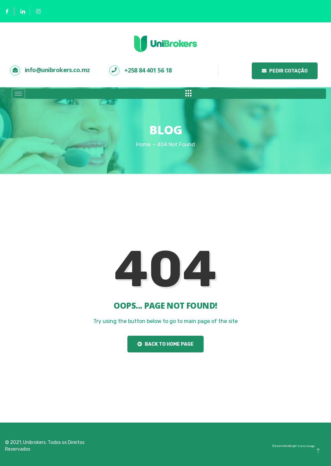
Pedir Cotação (285, 71)
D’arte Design (306, 446)
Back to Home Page (165, 344)
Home (143, 144)
